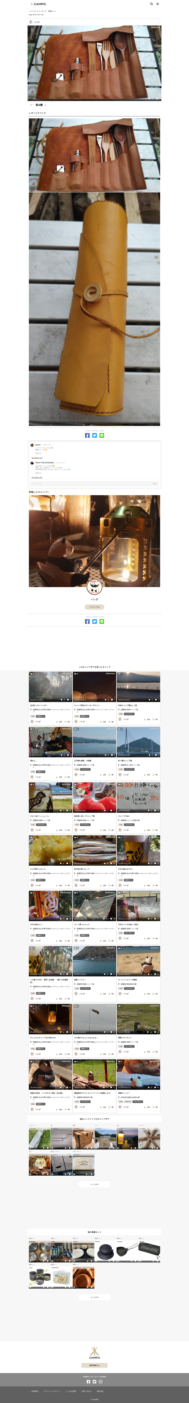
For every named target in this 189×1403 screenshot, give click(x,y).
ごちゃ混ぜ (75, 1267)
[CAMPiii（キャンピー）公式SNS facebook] (88, 1382)
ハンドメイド (32, 1128)
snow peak (32, 1241)
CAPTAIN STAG (55, 1267)
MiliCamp (97, 1241)
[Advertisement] (94, 645)
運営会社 (100, 1391)
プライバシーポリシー (52, 1391)
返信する (38, 453)
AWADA (53, 1241)
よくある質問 (71, 1391)
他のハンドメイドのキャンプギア (94, 1119)
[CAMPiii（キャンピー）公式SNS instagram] (100, 1382)
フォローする (94, 607)
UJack (31, 1267)
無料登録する (94, 1365)
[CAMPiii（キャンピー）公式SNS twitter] (94, 1382)
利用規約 (35, 1391)
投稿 (154, 484)
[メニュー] (157, 4)
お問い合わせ (86, 1391)
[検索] (151, 4)
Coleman (75, 1241)
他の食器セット (94, 1232)
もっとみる (94, 1184)
